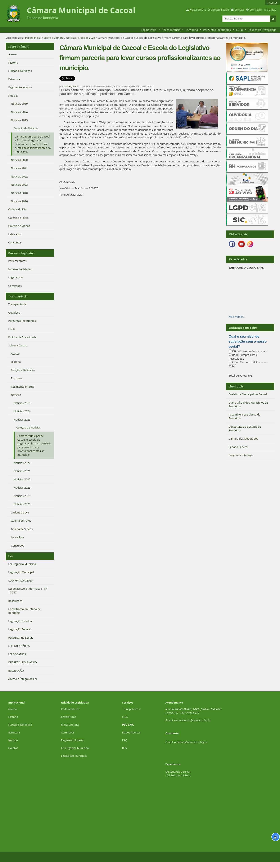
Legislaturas (68, 717)
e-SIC (125, 717)
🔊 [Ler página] (276, 837)
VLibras (271, 10)
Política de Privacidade (262, 30)
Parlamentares (70, 709)
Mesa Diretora (70, 725)
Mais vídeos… (237, 317)
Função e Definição (20, 725)
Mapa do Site (198, 10)
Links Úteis (236, 386)
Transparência (171, 30)
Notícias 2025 (86, 38)
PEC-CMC (128, 725)
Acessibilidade (220, 10)
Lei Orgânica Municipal (75, 748)
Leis (11, 556)
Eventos (13, 748)
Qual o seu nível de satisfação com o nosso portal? (248, 341)
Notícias (71, 38)
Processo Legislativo (21, 253)
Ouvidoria (192, 30)
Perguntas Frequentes (217, 30)
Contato (239, 10)
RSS (124, 748)
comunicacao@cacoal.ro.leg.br (192, 720)
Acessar (272, 2)
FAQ (124, 740)
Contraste (255, 10)
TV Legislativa (238, 259)
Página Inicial (149, 30)
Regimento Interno (73, 740)
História (13, 717)
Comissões (67, 732)
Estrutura (14, 732)
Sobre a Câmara (54, 38)
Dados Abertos (131, 732)
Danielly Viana (71, 86)
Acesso (12, 709)
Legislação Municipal (74, 756)
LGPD (239, 30)
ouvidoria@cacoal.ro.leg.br (190, 742)
